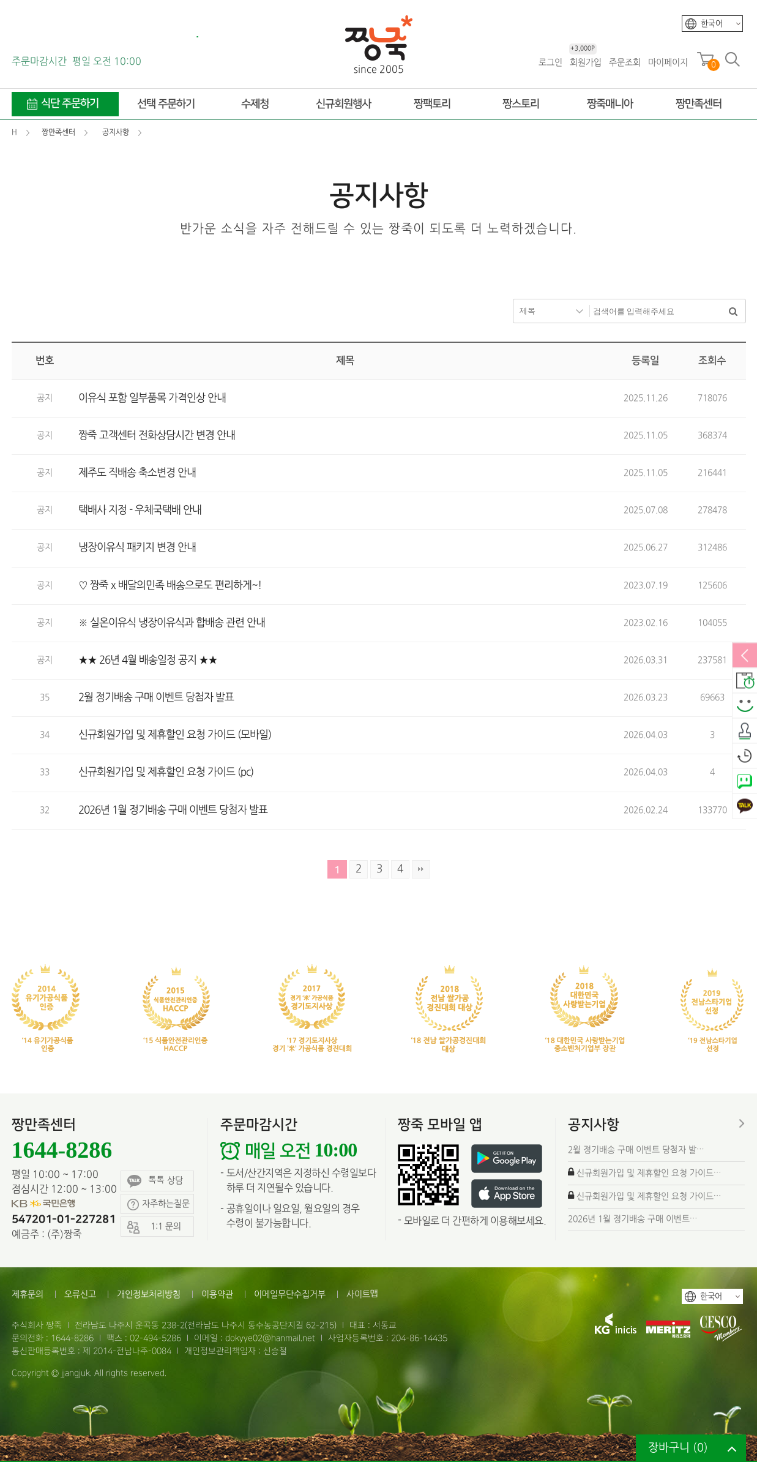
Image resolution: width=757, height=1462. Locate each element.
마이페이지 (668, 62)
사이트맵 (362, 1294)
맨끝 (421, 869)
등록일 (645, 360)
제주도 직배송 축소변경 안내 (137, 473)
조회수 (712, 360)
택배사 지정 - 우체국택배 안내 (139, 510)
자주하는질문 (158, 1204)
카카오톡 (745, 807)
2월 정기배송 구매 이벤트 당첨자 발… (636, 1150)
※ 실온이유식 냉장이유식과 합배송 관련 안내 (171, 623)
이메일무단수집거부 (290, 1294)
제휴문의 (27, 1294)
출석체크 (745, 731)
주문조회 (625, 62)
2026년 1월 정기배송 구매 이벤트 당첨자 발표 (172, 810)
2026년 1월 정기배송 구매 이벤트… (633, 1219)
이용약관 (217, 1294)
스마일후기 (745, 706)
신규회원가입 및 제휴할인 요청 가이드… (649, 1173)
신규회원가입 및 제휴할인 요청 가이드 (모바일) (174, 735)
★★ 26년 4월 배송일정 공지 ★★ (147, 660)
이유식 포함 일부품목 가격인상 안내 (152, 398)
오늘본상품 (745, 757)
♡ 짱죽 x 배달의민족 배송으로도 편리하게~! (169, 585)
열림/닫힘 (745, 656)
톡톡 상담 (155, 1181)
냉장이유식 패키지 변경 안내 (137, 547)
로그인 (550, 62)
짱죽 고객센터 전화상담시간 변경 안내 (156, 435)
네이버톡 (745, 782)
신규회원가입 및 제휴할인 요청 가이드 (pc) (165, 772)
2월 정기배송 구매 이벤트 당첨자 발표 (156, 697)
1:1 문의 (154, 1227)
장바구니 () (678, 1448)
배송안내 (745, 681)
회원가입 (585, 62)
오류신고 (80, 1294)
